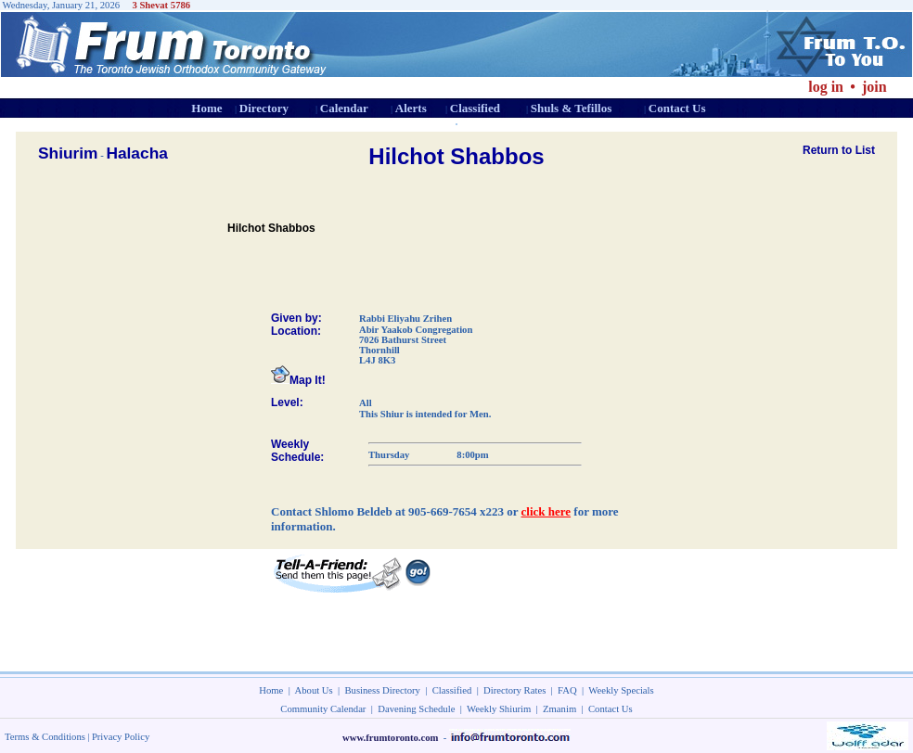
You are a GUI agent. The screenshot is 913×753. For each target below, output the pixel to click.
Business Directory (382, 690)
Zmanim (559, 709)
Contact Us (677, 108)
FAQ (567, 690)
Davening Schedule (416, 709)
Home (206, 108)
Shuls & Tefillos (571, 108)
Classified (475, 108)
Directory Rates (514, 690)
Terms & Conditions (45, 737)
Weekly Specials (620, 690)
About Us (314, 690)
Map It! (298, 380)
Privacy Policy (120, 737)
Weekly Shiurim (499, 709)
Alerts (411, 108)
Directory (264, 108)
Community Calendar (323, 709)
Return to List (839, 150)
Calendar (344, 108)
